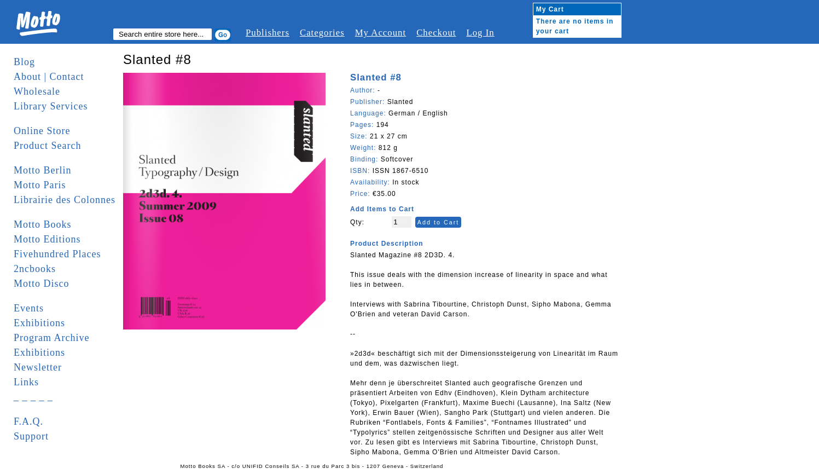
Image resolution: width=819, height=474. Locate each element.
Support (31, 436)
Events (29, 308)
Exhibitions (39, 322)
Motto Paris (40, 185)
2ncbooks (35, 268)
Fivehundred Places (57, 253)
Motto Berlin (43, 170)
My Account (380, 32)
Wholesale (37, 91)
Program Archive (51, 337)
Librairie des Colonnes (64, 199)
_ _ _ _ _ (33, 396)
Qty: (357, 222)
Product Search (47, 145)
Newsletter (38, 367)
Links (26, 382)
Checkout (436, 32)
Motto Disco (41, 283)
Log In (480, 32)
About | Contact (49, 76)
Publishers (267, 32)
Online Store (42, 130)
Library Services (51, 106)
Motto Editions (47, 239)
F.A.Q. (28, 421)
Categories (322, 32)
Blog (24, 61)
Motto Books (43, 224)
